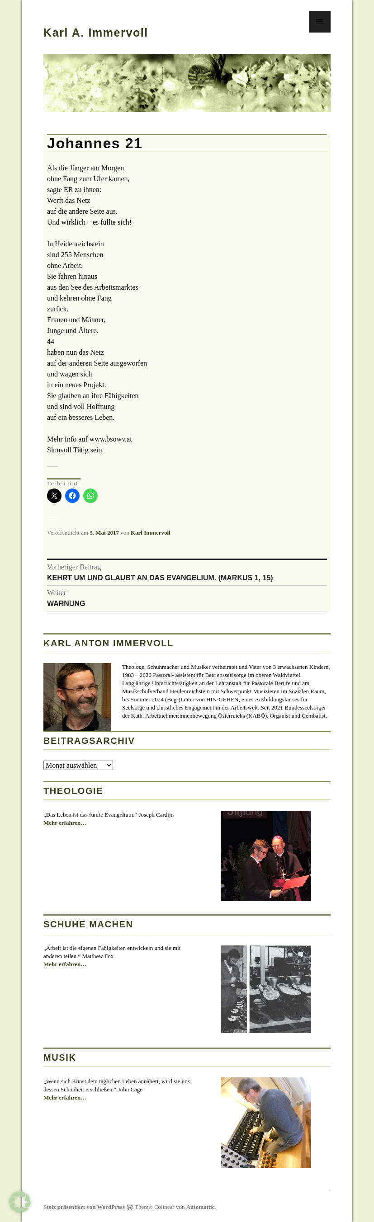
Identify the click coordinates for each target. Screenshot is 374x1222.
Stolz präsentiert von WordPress (84, 1206)
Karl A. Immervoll (95, 32)
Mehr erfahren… (64, 823)
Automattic (200, 1206)
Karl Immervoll (150, 532)
